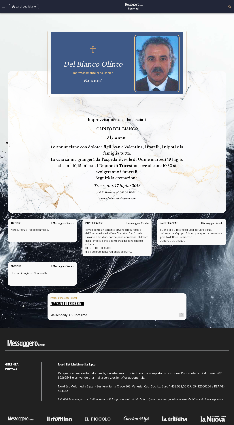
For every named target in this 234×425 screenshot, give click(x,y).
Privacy (11, 369)
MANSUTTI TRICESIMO (67, 303)
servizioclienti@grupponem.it (124, 378)
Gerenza (11, 364)
